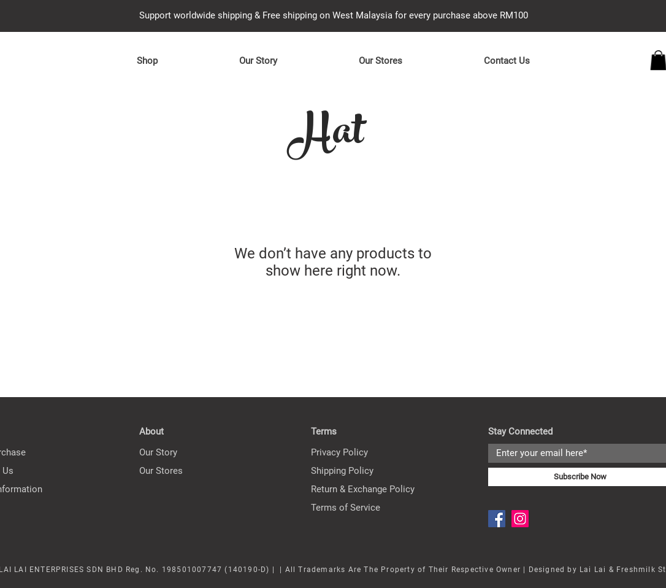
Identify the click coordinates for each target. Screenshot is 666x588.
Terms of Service (345, 507)
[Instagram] (520, 518)
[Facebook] (496, 518)
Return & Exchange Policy (363, 489)
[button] (147, 61)
